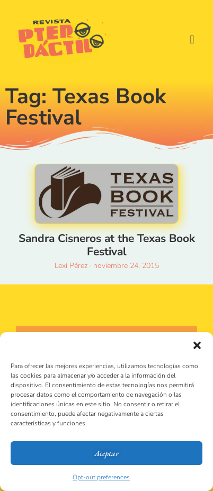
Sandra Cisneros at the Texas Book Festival (107, 245)
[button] (197, 345)
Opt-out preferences (101, 477)
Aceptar (106, 453)
